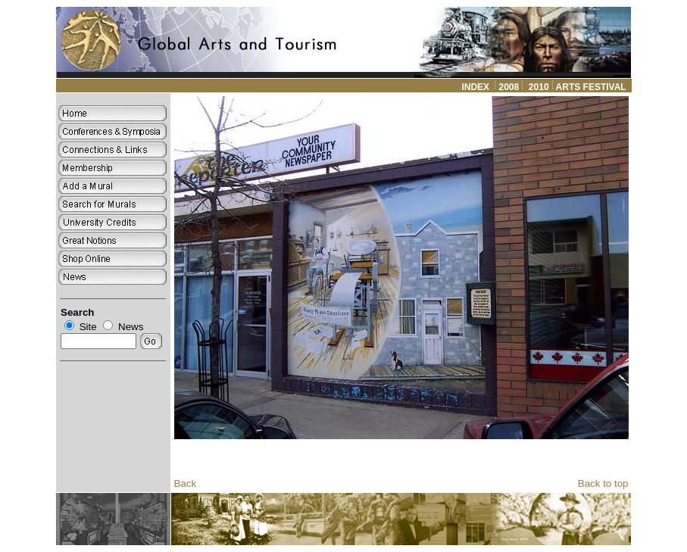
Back (185, 483)
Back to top (603, 483)
